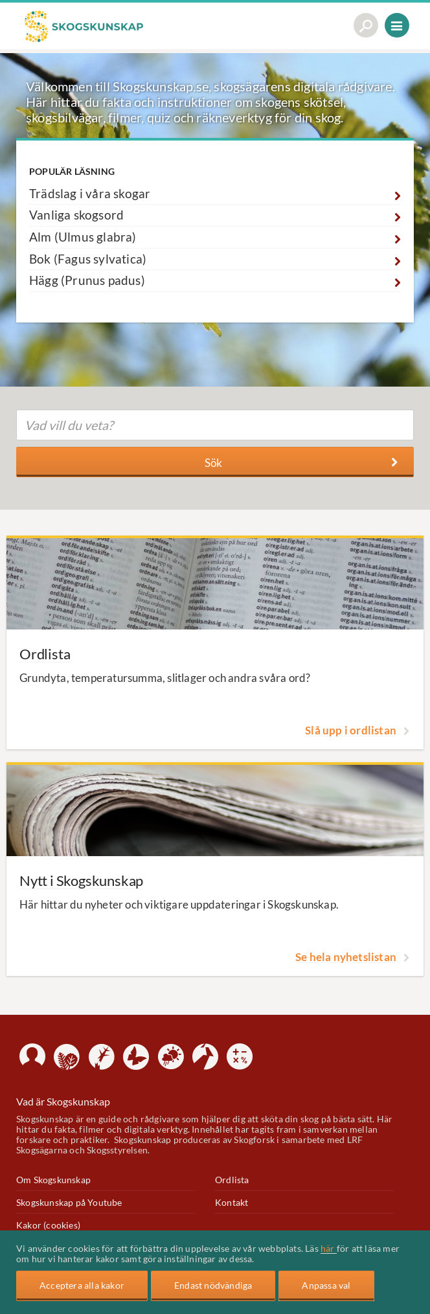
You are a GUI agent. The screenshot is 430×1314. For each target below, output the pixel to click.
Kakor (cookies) (48, 1224)
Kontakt (231, 1202)
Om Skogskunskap (53, 1179)
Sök (301, 463)
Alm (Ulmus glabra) (83, 237)
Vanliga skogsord (76, 215)
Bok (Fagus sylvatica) (87, 259)
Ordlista (232, 1179)
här (329, 1248)
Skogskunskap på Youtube (69, 1202)
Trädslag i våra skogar (89, 194)
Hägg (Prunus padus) (87, 280)
